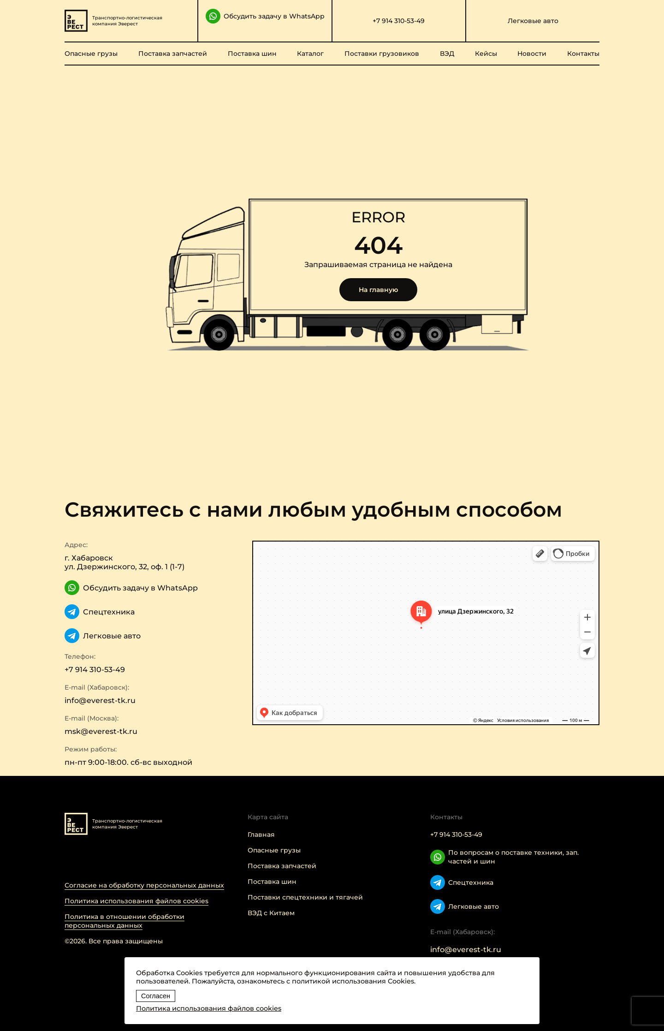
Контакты (583, 53)
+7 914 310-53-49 (399, 21)
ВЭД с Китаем (271, 913)
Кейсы (486, 53)
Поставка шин (252, 53)
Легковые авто (533, 21)
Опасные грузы (91, 53)
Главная (261, 834)
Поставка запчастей (172, 53)
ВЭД (447, 53)
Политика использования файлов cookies (136, 901)
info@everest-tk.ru (100, 700)
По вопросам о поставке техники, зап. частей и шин (504, 856)
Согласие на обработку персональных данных (144, 885)
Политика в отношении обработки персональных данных (124, 921)
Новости (531, 53)
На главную (378, 290)
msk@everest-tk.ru (101, 731)
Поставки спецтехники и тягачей (305, 897)
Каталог (310, 53)
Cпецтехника (100, 611)
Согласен (155, 996)
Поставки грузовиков (381, 53)
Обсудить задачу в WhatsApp (265, 16)
